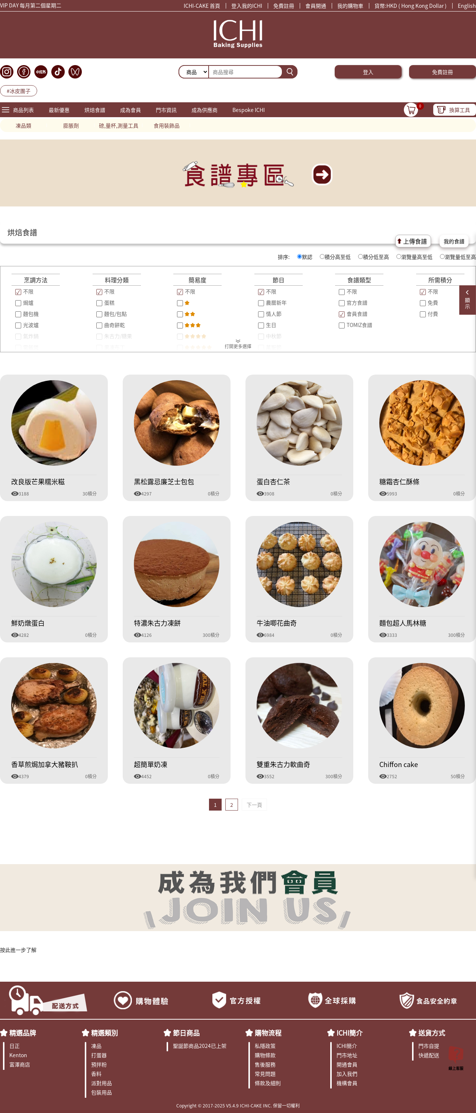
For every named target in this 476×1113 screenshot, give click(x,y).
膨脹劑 (71, 125)
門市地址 (347, 1055)
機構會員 (347, 1083)
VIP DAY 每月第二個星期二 (30, 6)
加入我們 (347, 1073)
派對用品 (101, 1083)
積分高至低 (335, 256)
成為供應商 (205, 109)
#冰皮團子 (18, 90)
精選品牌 (22, 1032)
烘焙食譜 (94, 109)
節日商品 (186, 1032)
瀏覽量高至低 (414, 256)
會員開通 (315, 5)
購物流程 (268, 1032)
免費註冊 (283, 5)
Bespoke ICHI (248, 109)
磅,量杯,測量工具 (118, 125)
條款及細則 (268, 1083)
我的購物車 (350, 5)
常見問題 (265, 1073)
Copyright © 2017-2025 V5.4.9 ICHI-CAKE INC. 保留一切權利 (238, 1105)
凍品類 (23, 125)
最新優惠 (59, 109)
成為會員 (130, 109)
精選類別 (104, 1032)
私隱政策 (265, 1045)
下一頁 (254, 804)
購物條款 (265, 1055)
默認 (304, 256)
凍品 (96, 1045)
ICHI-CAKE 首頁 (202, 5)
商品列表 (23, 109)
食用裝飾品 (167, 125)
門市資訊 (166, 109)
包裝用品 (101, 1092)
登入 (368, 72)
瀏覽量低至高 (458, 256)
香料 (96, 1073)
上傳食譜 (415, 241)
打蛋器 (99, 1055)
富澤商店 (19, 1064)
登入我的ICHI (246, 5)
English (467, 5)
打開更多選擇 (238, 346)
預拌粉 (99, 1064)
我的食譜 (454, 241)
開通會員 (347, 1064)
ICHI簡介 (350, 1032)
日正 (14, 1045)
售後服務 (265, 1064)
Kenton (18, 1055)
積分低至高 (373, 256)
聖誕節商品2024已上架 (199, 1045)
